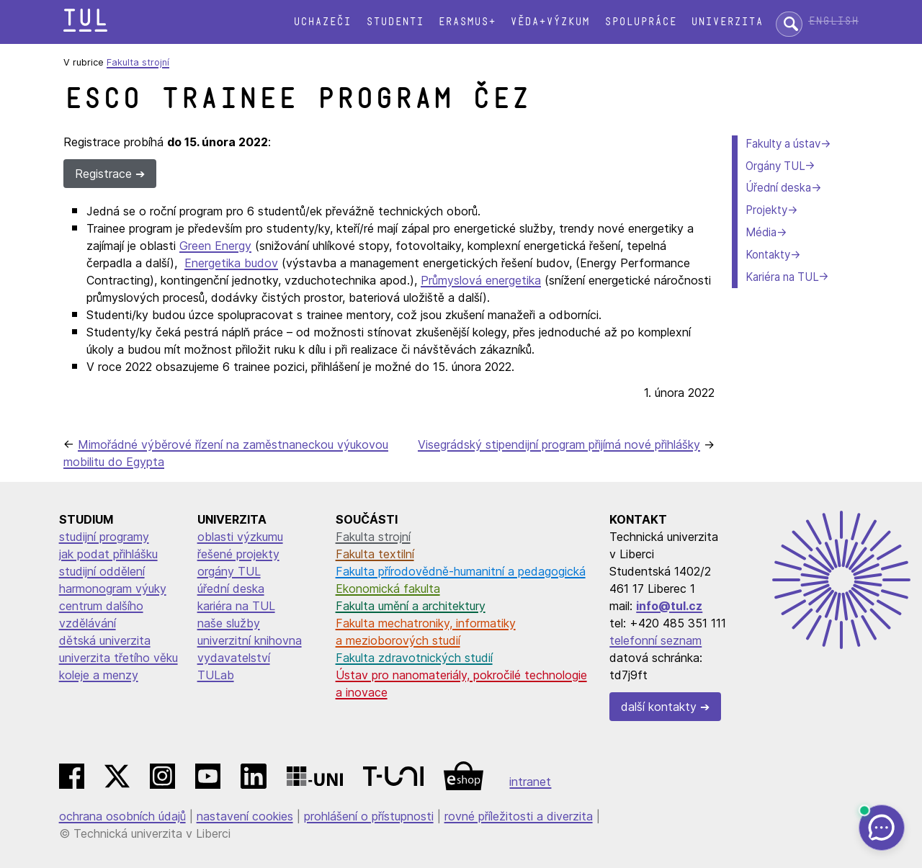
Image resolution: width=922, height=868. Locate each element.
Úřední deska (778, 187)
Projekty (766, 210)
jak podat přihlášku (108, 554)
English (833, 21)
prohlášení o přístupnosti (369, 816)
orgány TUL (229, 571)
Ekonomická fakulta (388, 588)
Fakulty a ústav (783, 144)
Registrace (103, 173)
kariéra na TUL (236, 606)
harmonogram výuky (112, 588)
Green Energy (215, 245)
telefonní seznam (655, 640)
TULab (215, 675)
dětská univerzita (105, 640)
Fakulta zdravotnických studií (414, 657)
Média (761, 232)
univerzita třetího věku (118, 657)
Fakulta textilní (375, 554)
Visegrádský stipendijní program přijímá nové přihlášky (559, 444)
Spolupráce (640, 22)
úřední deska (230, 588)
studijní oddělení (102, 571)
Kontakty (768, 254)
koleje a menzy (98, 675)
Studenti (395, 22)
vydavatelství (233, 657)
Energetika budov (231, 263)
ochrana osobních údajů (122, 816)
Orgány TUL (775, 166)
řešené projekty (238, 554)
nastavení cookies (245, 816)
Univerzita (727, 22)
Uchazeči (322, 22)
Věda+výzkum (549, 22)
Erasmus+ (467, 22)
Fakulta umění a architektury (410, 606)
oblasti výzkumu (240, 536)
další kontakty (659, 706)
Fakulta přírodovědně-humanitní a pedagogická (461, 571)
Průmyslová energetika (481, 280)
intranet (530, 781)
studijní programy (104, 536)
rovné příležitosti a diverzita (518, 816)
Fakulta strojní (138, 62)
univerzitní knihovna (249, 640)
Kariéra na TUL (782, 277)
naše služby (228, 623)
